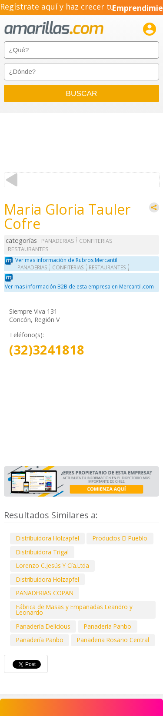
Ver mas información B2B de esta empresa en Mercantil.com (79, 286)
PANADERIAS (57, 241)
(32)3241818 (46, 350)
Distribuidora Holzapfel (47, 538)
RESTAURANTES (28, 249)
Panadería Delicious (43, 626)
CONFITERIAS (96, 241)
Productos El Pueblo (120, 538)
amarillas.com (54, 28)
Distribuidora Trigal (42, 552)
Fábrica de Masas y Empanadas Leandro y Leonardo (74, 610)
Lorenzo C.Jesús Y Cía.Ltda (52, 565)
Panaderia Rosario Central (113, 640)
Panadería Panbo (107, 626)
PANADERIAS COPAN (44, 593)
